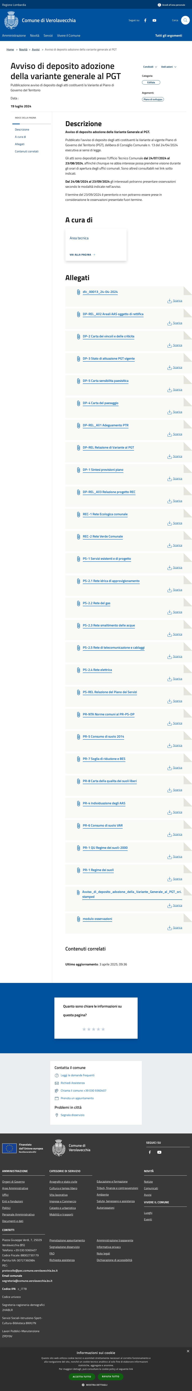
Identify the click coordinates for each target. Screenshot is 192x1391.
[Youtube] (153, 20)
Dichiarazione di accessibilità (114, 1260)
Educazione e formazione (112, 1181)
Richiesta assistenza (62, 1260)
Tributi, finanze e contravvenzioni (117, 1188)
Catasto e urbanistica (62, 1208)
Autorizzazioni (105, 1207)
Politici (6, 1208)
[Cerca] (185, 20)
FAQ (52, 1253)
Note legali (103, 1253)
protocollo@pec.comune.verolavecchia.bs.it (30, 1270)
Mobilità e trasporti (61, 1214)
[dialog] (96, 1369)
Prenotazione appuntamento (67, 1240)
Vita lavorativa (58, 1195)
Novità (23, 49)
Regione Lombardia (14, 5)
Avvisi (36, 49)
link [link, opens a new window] (131, 1369)
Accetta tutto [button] (82, 1376)
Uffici (5, 1195)
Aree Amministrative (15, 1188)
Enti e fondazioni (12, 1201)
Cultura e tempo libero (63, 1188)
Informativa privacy (109, 1247)
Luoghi (148, 1213)
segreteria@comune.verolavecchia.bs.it (27, 1281)
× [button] (188, 1351)
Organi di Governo (13, 1181)
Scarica (174, 300)
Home (10, 49)
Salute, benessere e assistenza (116, 1201)
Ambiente (103, 1194)
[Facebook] (143, 20)
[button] (96, 1385)
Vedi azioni (169, 67)
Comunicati (151, 1188)
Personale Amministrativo (18, 1214)
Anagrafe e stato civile (63, 1181)
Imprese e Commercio (62, 1201)
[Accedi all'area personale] (171, 5)
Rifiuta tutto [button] (110, 1376)
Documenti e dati (12, 1221)
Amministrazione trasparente (115, 1240)
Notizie (148, 1181)
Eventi (148, 1219)
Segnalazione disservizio (64, 1247)
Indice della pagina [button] (25, 117)
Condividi (150, 67)
